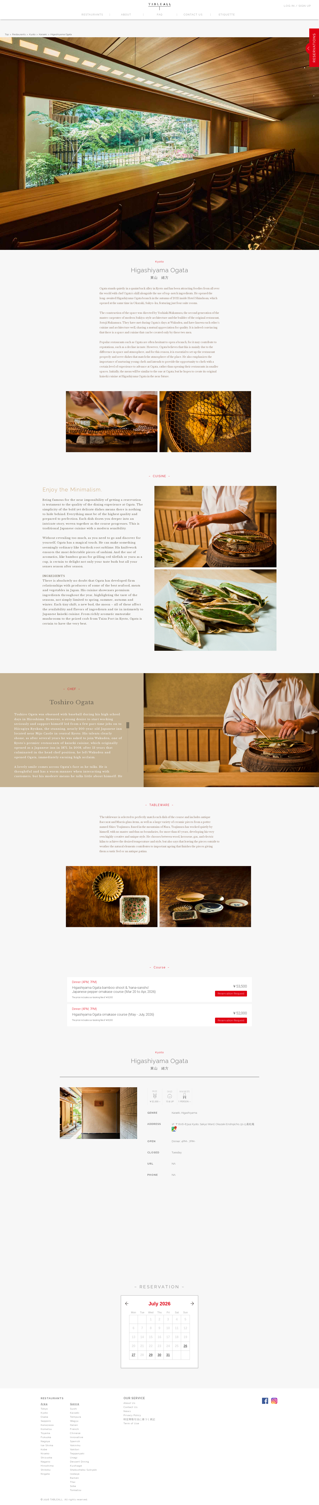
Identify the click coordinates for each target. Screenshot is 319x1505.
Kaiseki (43, 34)
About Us (131, 1403)
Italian (74, 1425)
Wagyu (74, 1421)
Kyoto (32, 34)
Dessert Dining (79, 1461)
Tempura (75, 1416)
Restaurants (19, 34)
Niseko (45, 1453)
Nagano (45, 1461)
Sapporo (46, 1421)
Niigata (45, 1473)
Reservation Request (231, 993)
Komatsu (46, 1429)
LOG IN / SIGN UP (297, 5)
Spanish (75, 1441)
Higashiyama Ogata (61, 34)
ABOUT (126, 14)
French (74, 1429)
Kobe (44, 1449)
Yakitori (75, 1449)
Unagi (74, 1457)
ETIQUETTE (227, 14)
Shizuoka (47, 1457)
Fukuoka (46, 1437)
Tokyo (44, 1408)
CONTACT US (193, 14)
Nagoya (45, 1441)
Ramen (74, 1478)
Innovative (76, 1437)
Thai (72, 1482)
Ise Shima (47, 1445)
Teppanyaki (77, 1453)
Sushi (73, 1408)
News (128, 1411)
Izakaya (75, 1473)
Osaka (44, 1416)
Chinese (75, 1433)
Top (7, 34)
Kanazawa (47, 1425)
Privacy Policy (134, 1415)
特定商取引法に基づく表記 (140, 1419)
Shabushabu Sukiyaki (84, 1469)
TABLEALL (159, 6)
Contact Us (132, 1407)
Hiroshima (47, 1465)
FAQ (160, 14)
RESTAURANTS (92, 14)
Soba (73, 1486)
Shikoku (46, 1469)
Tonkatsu (76, 1490)
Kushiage (76, 1465)
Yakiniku (75, 1445)
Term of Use (132, 1423)
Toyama (45, 1433)
